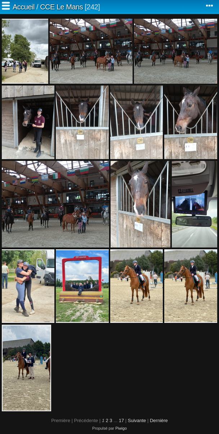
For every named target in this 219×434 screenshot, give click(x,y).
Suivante (137, 420)
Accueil (24, 7)
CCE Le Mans (61, 7)
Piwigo (121, 428)
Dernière (159, 420)
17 (121, 420)
